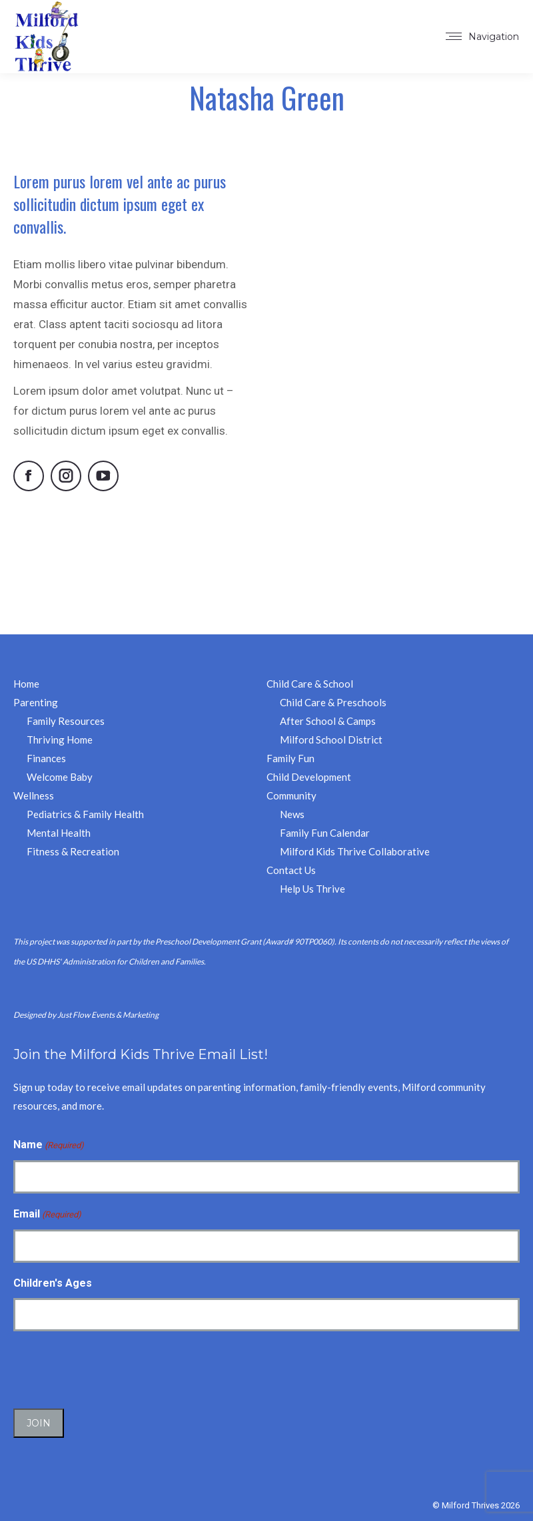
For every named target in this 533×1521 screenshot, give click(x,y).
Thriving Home (60, 740)
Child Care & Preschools (333, 702)
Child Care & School (309, 684)
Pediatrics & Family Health (85, 814)
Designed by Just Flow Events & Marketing (86, 1015)
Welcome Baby (60, 777)
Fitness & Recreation (73, 851)
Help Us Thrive (312, 889)
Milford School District (331, 740)
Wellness (33, 795)
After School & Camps (328, 721)
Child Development (308, 777)
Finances (46, 758)
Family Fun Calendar (325, 833)
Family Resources (66, 721)
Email (47, 1214)
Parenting (35, 702)
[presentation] (114, 1368)
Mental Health (59, 833)
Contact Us (291, 870)
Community (291, 795)
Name (48, 1145)
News (292, 814)
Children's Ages (52, 1283)
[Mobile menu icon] (482, 36)
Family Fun (290, 758)
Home (26, 684)
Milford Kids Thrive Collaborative (355, 851)
